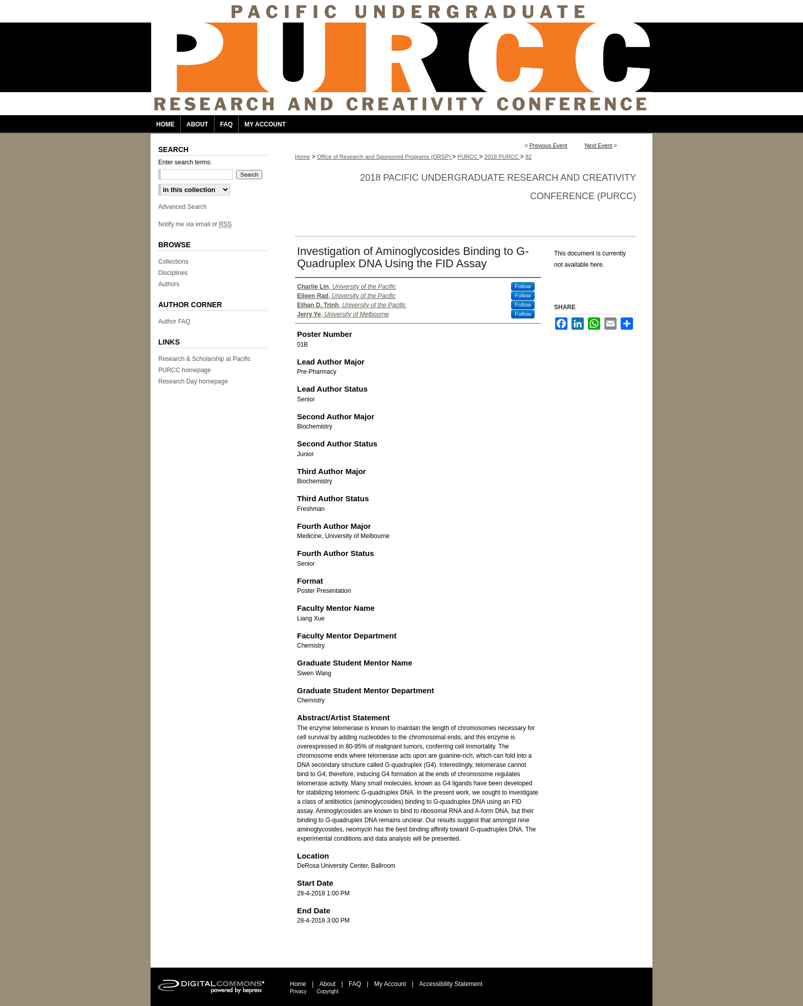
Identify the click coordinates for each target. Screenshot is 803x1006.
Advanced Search (182, 206)
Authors (168, 284)
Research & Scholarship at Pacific (204, 358)
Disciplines (172, 272)
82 (528, 157)
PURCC (468, 157)
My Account (390, 984)
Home (302, 157)
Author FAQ (174, 321)
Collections (173, 261)
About (327, 984)
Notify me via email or (194, 224)
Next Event (598, 145)
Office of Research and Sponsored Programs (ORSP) (384, 157)
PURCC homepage (184, 370)
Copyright (327, 991)
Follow (523, 286)
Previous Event (548, 145)
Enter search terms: (185, 162)
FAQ (355, 984)
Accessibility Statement (450, 984)
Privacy (298, 991)
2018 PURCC (502, 157)
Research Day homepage (193, 381)
